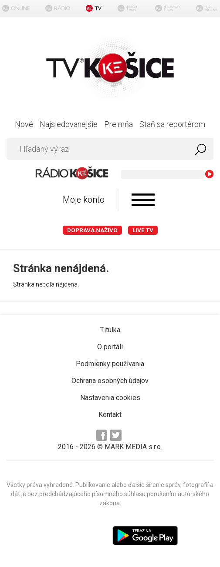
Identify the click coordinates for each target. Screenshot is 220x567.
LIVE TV (142, 230)
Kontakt (110, 414)
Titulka (110, 330)
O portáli (110, 347)
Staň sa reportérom (172, 124)
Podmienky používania (110, 364)
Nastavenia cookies (110, 398)
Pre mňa (118, 124)
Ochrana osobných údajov (110, 381)
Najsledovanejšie (69, 124)
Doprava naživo (92, 230)
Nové (24, 124)
